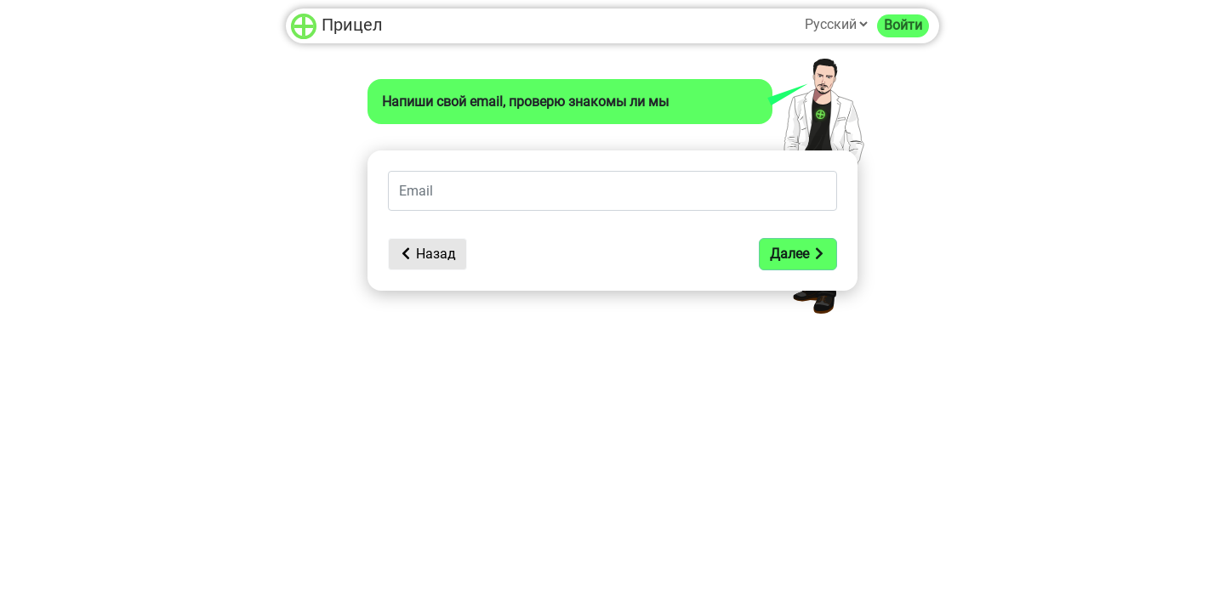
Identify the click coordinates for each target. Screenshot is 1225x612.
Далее (798, 254)
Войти (903, 25)
